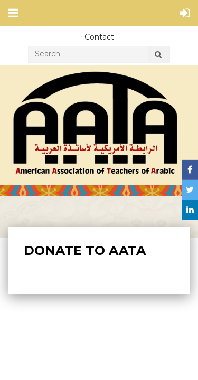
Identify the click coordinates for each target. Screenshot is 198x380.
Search (157, 55)
